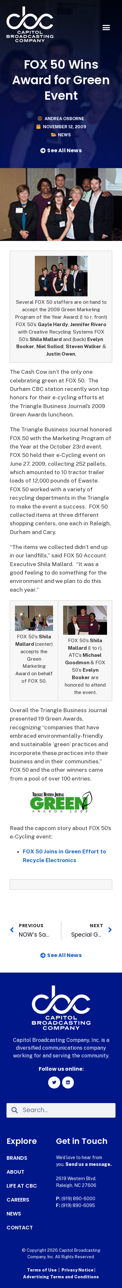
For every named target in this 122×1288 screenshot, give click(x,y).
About (15, 1172)
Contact (20, 1228)
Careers (18, 1200)
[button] (106, 27)
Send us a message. (88, 1164)
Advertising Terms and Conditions (61, 1276)
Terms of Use (42, 1270)
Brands (17, 1158)
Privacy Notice (77, 1270)
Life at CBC (22, 1186)
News (64, 134)
